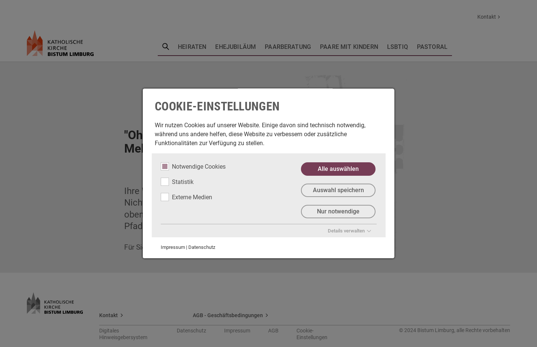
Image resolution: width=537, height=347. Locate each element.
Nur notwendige (338, 211)
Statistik (177, 182)
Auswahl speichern (338, 190)
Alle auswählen (338, 168)
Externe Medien (186, 197)
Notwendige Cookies (193, 166)
